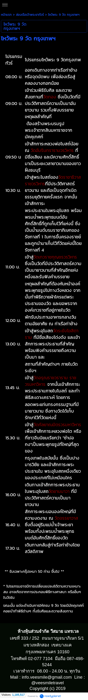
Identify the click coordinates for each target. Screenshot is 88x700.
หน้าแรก (6, 14)
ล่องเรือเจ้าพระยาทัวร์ (30, 14)
